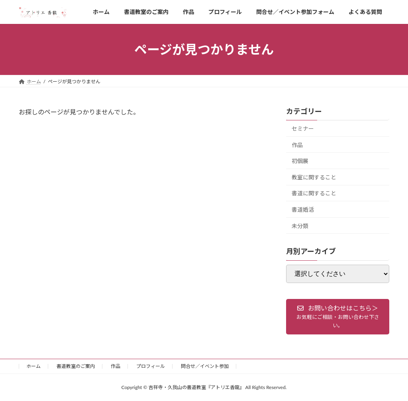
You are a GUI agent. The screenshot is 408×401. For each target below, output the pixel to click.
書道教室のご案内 (76, 366)
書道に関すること (314, 193)
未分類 (300, 225)
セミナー (303, 128)
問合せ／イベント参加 (205, 366)
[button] (337, 316)
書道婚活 (303, 209)
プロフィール (150, 366)
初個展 (300, 160)
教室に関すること (314, 177)
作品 (297, 145)
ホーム (33, 366)
